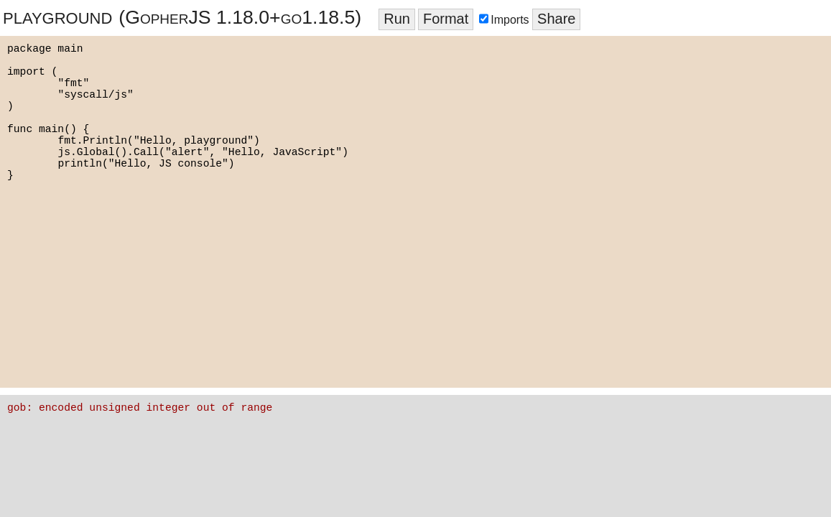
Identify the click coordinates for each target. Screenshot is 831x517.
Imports (505, 20)
